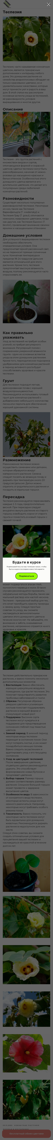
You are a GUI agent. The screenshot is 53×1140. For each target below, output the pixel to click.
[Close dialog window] (49, 4)
